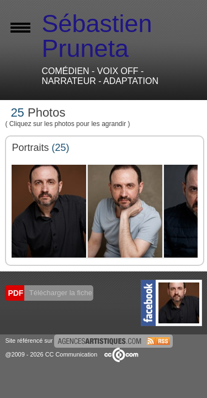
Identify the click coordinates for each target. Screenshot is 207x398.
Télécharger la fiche (59, 293)
